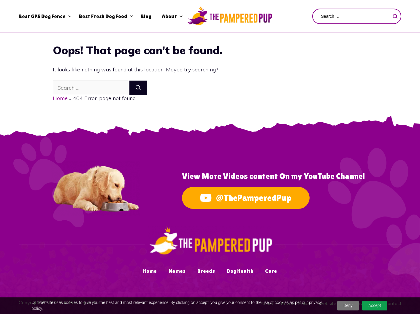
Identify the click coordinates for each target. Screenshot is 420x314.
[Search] (138, 88)
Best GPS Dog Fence (42, 16)
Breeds (206, 271)
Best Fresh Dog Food (103, 16)
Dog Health (240, 271)
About (169, 16)
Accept (374, 305)
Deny (348, 305)
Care (271, 271)
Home (60, 98)
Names (177, 271)
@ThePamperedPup (245, 198)
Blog (146, 16)
